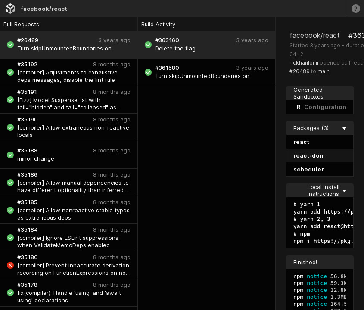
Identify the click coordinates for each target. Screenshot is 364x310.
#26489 (299, 71)
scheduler (308, 169)
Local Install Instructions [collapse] (327, 190)
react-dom (309, 155)
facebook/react (44, 8)
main (323, 71)
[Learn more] (355, 8)
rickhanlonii (303, 62)
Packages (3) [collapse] (319, 127)
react (301, 141)
